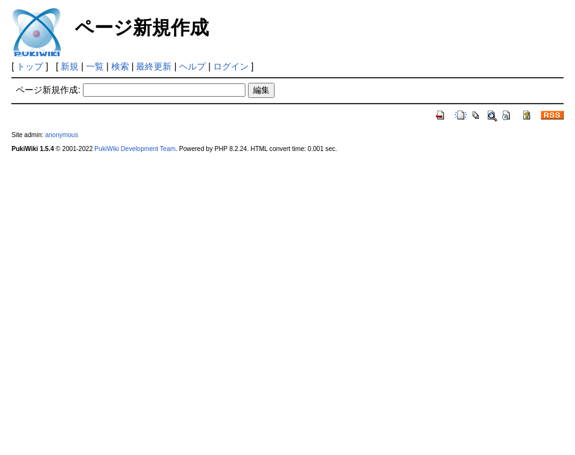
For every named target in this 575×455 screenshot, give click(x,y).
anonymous (61, 134)
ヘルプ (192, 66)
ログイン (231, 66)
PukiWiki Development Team (134, 148)
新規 (69, 66)
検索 (120, 66)
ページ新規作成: (48, 90)
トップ (29, 66)
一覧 (95, 66)
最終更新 (153, 66)
